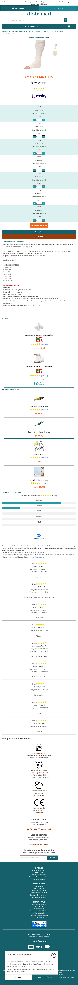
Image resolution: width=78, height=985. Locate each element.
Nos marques (39, 906)
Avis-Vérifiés (42, 546)
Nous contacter (39, 886)
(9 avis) (39, 90)
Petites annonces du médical (39, 915)
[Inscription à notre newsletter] (33, 858)
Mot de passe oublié (39, 890)
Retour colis (39, 872)
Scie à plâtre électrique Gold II (39, 406)
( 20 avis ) (44, 376)
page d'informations (37, 557)
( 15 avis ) (44, 344)
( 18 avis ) (44, 457)
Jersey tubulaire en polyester (39, 480)
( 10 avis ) (44, 409)
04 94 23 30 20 (33, 829)
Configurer (18, 977)
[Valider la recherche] (65, 20)
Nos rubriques (39, 909)
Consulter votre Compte (39, 893)
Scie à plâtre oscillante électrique (39, 432)
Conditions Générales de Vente (39, 877)
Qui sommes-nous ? (39, 870)
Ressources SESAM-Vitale (39, 911)
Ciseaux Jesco (39, 454)
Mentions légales (39, 879)
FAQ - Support (39, 888)
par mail (47, 829)
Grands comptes (39, 917)
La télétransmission (39, 913)
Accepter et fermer (45, 977)
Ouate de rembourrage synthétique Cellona (39, 335)
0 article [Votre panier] (58, 8)
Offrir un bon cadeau (39, 904)
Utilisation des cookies (39, 897)
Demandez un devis (39, 844)
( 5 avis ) (44, 483)
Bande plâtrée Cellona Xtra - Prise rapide (39, 367)
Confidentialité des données (39, 895)
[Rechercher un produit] (37, 20)
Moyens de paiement (39, 875)
